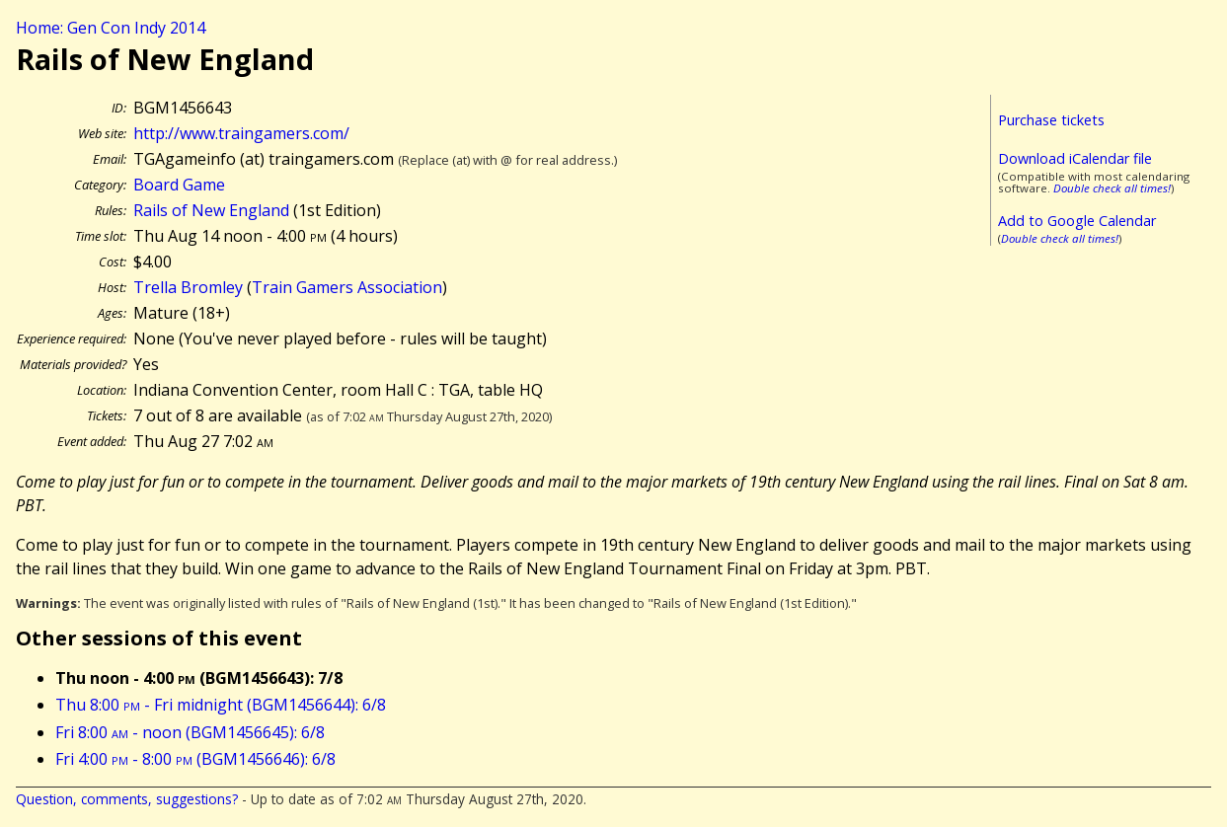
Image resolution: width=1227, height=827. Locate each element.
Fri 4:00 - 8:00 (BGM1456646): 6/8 (195, 759)
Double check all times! (1112, 188)
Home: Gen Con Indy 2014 (110, 27)
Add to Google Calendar (1077, 220)
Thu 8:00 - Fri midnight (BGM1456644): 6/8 (220, 704)
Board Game (179, 184)
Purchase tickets (1051, 120)
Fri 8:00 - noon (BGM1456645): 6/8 (190, 732)
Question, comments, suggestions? (127, 798)
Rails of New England (211, 210)
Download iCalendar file (1075, 158)
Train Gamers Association (347, 287)
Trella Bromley (188, 287)
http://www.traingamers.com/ (241, 133)
